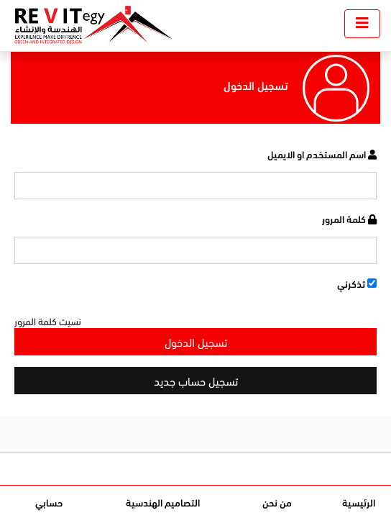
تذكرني (357, 283)
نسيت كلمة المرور (47, 320)
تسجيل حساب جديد (196, 380)
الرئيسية (358, 501)
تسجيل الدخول (196, 341)
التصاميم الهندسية (163, 501)
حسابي (49, 501)
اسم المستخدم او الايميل (322, 153)
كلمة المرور (349, 218)
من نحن (277, 501)
